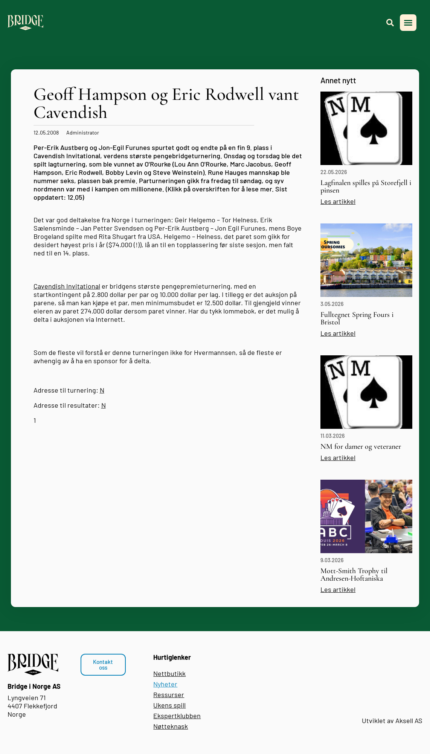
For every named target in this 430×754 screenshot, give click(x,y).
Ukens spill (169, 705)
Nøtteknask (170, 726)
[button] (408, 22)
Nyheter (165, 684)
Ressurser (168, 694)
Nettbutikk (169, 673)
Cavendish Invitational (67, 286)
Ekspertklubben (177, 715)
